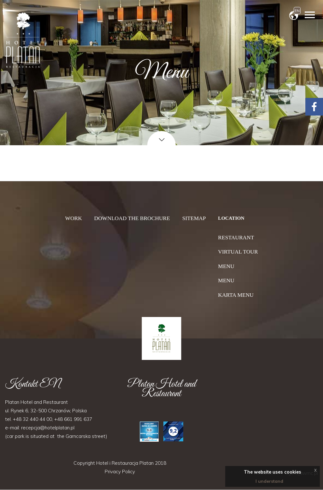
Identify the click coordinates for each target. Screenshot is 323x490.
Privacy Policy (120, 472)
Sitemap (194, 218)
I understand (269, 481)
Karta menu (236, 295)
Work (73, 218)
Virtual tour (238, 251)
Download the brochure (132, 218)
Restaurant (236, 237)
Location (231, 218)
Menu (226, 266)
